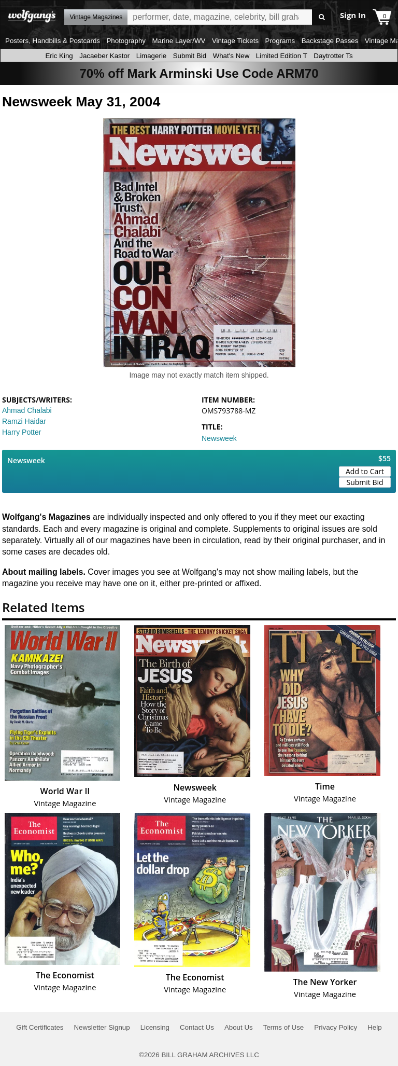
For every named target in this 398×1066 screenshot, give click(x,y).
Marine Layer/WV (178, 41)
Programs (280, 41)
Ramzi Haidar (24, 421)
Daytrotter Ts (333, 56)
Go (321, 17)
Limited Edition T (281, 56)
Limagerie (151, 56)
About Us (238, 1027)
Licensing (154, 1027)
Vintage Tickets (235, 41)
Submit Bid (189, 56)
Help (374, 1027)
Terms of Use (283, 1027)
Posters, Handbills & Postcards (52, 41)
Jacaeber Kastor (104, 56)
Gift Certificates (39, 1027)
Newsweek (219, 438)
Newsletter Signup (102, 1027)
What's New (231, 56)
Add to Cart (365, 471)
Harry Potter (21, 432)
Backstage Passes (330, 41)
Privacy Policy (335, 1027)
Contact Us (197, 1027)
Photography (126, 41)
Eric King (59, 56)
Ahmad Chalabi (27, 410)
